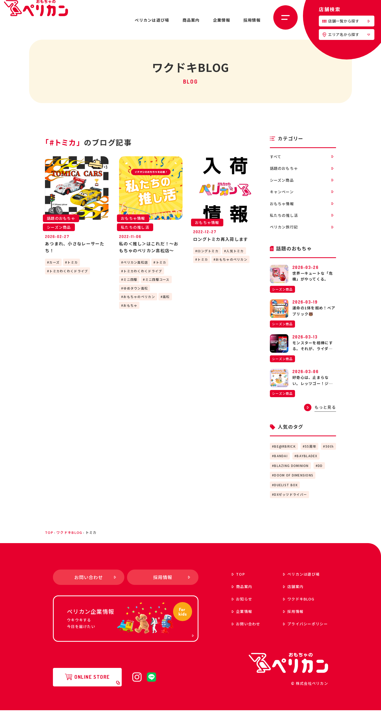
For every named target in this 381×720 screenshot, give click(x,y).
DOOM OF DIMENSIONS (293, 485)
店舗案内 (280, 596)
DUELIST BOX (286, 494)
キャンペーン (301, 196)
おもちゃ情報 (301, 209)
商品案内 (191, 20)
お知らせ (229, 608)
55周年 (310, 455)
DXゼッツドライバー (290, 504)
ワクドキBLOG (69, 541)
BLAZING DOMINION (291, 475)
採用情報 (252, 20)
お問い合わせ (233, 633)
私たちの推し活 (301, 222)
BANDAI (281, 465)
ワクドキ (285, 608)
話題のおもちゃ (301, 170)
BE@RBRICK (285, 455)
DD (320, 475)
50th (329, 455)
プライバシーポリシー (292, 633)
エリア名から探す (346, 34)
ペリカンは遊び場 (152, 20)
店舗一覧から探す (346, 21)
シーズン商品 (301, 183)
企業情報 (221, 20)
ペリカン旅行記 (301, 236)
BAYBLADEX (307, 465)
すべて (301, 157)
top (49, 541)
